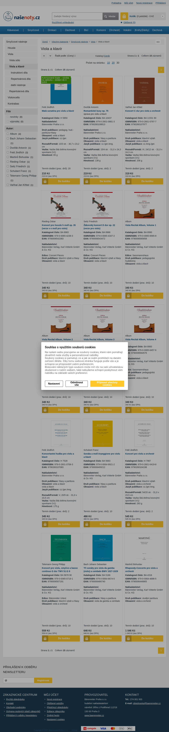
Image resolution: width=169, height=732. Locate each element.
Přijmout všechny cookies (107, 383)
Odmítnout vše (76, 383)
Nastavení (54, 383)
